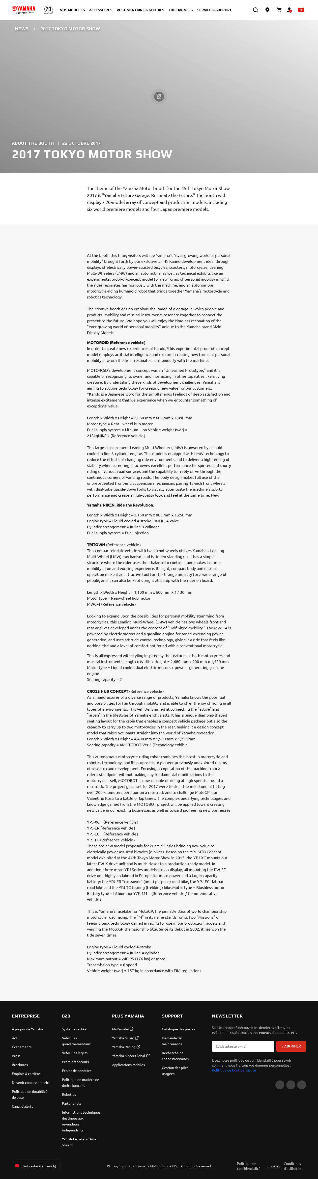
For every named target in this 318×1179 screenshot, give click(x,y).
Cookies (273, 1166)
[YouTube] (279, 1084)
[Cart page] (279, 10)
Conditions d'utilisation (293, 1166)
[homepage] (23, 9)
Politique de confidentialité (248, 1166)
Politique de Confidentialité (234, 1070)
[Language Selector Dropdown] (301, 10)
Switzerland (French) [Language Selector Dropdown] (35, 1166)
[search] (255, 10)
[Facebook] (290, 1084)
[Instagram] (301, 1084)
